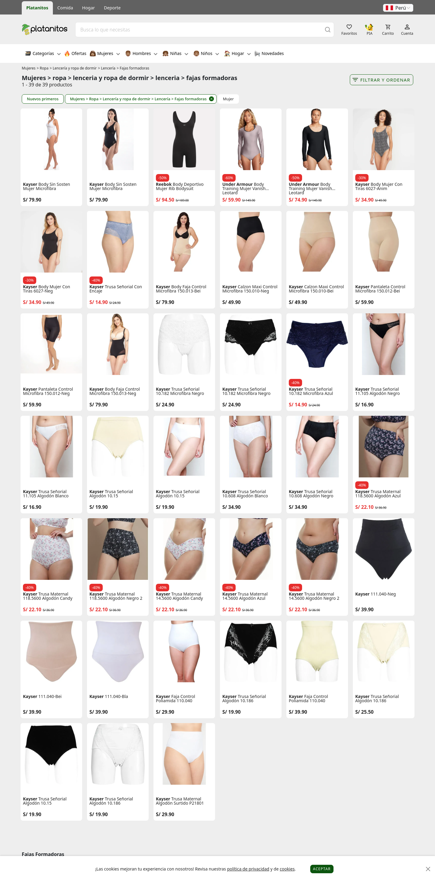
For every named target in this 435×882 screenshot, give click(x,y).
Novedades (269, 54)
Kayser (30, 184)
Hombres (141, 54)
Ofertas (75, 54)
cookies (287, 869)
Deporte (112, 8)
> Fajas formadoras (133, 68)
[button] (398, 8)
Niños (206, 54)
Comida (65, 8)
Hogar (88, 8)
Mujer (228, 99)
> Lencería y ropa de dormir (73, 68)
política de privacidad (248, 869)
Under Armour (237, 184)
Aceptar (322, 868)
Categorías (43, 54)
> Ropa (43, 68)
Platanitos (37, 8)
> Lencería (106, 68)
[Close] (428, 869)
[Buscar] (328, 29)
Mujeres (105, 54)
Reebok (164, 184)
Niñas (175, 54)
